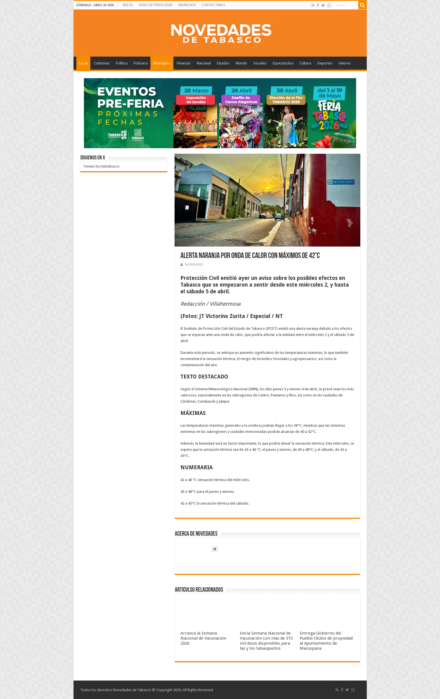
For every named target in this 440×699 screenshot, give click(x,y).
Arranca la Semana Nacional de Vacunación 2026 (203, 638)
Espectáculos (283, 63)
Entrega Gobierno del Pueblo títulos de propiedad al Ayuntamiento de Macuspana (326, 641)
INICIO (128, 5)
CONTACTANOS (213, 5)
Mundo (241, 63)
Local (83, 63)
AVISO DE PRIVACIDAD (156, 5)
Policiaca (141, 63)
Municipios (162, 63)
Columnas (102, 63)
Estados (223, 63)
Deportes (325, 63)
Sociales (260, 63)
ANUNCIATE (187, 5)
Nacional (204, 63)
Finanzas (184, 63)
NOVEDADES (194, 264)
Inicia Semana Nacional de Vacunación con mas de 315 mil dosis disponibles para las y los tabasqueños (266, 641)
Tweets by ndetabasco (101, 166)
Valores (345, 63)
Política (121, 63)
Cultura (305, 63)
